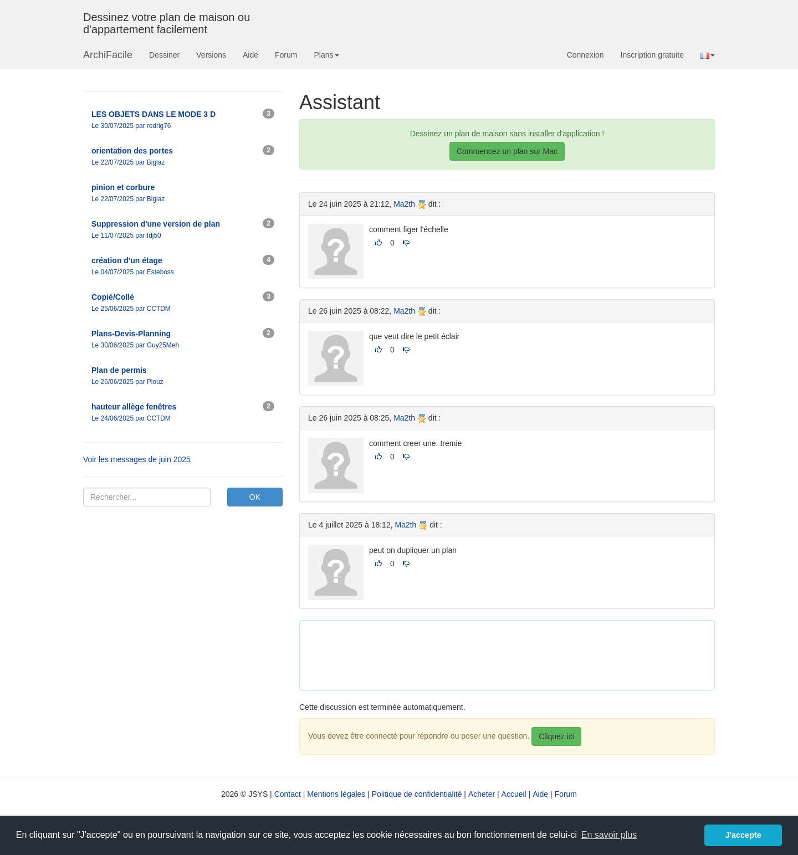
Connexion (585, 54)
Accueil (514, 794)
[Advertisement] (510, 654)
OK (254, 497)
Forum (286, 54)
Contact (287, 794)
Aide (250, 54)
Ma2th (404, 203)
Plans (326, 54)
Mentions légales (336, 794)
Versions (211, 54)
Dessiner (164, 54)
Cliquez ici (556, 736)
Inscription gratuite (652, 54)
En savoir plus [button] (609, 834)
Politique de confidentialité (417, 794)
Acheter (481, 794)
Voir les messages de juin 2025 (137, 459)
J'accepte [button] (743, 835)
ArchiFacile (107, 54)
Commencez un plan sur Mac (507, 151)
